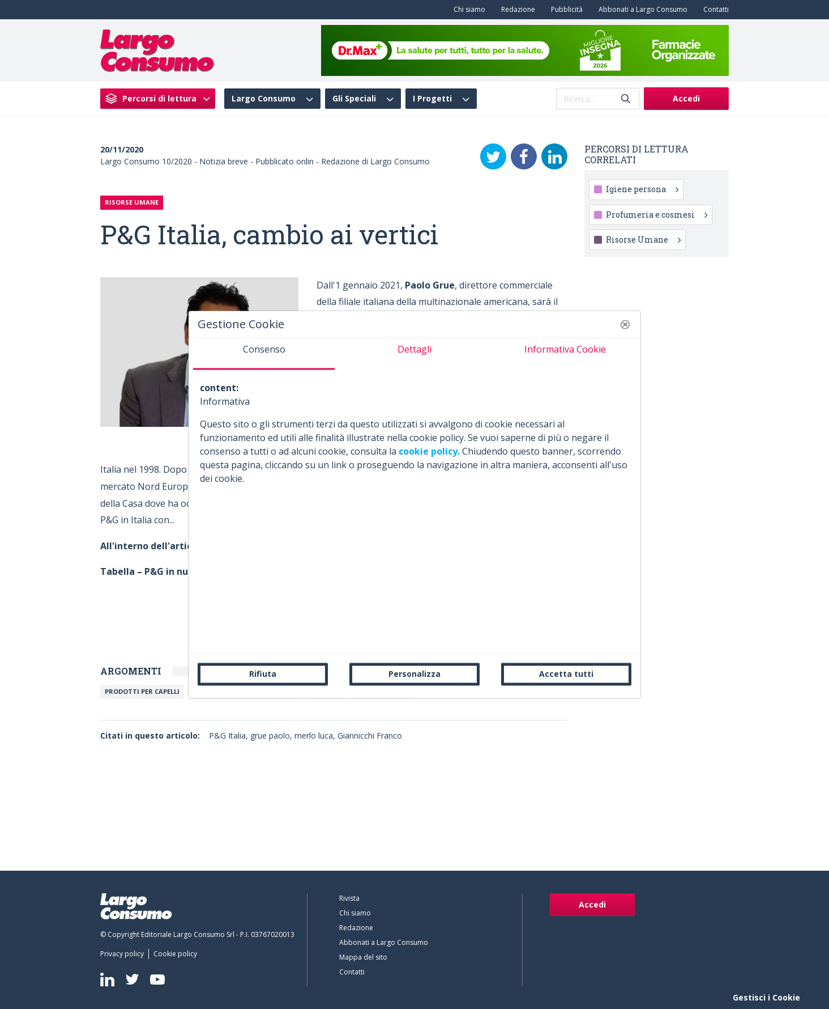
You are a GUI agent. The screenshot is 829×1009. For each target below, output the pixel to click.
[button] (625, 324)
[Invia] (626, 99)
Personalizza (414, 673)
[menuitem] (467, 9)
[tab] (264, 354)
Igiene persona (642, 189)
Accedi (686, 98)
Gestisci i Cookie (766, 997)
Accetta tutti (566, 673)
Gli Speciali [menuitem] (354, 99)
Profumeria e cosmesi (656, 214)
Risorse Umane (643, 239)
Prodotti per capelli (142, 691)
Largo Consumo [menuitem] (264, 99)
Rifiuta (262, 673)
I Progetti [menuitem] (432, 99)
